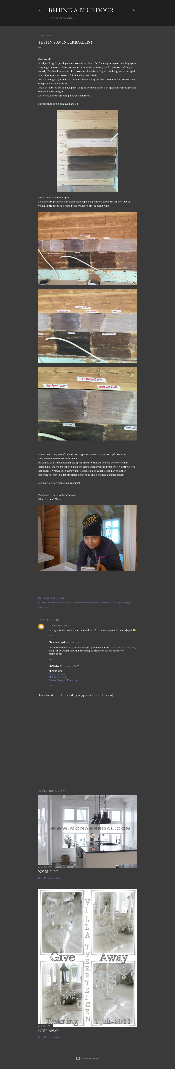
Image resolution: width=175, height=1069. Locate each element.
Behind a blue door (81, 10)
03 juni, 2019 (62, 625)
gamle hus (71, 602)
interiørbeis (105, 602)
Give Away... (49, 1030)
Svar (51, 635)
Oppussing (43, 607)
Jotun (115, 602)
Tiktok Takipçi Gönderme (63, 680)
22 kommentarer (52, 878)
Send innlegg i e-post (54, 598)
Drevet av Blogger (87, 1058)
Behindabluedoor (56, 602)
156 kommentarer (53, 1037)
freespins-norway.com (122, 647)
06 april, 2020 (73, 642)
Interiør (95, 602)
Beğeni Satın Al (57, 674)
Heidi (52, 625)
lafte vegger (125, 602)
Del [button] (40, 598)
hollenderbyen (84, 602)
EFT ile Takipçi (57, 677)
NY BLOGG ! (49, 871)
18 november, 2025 (69, 666)
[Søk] (135, 9)
